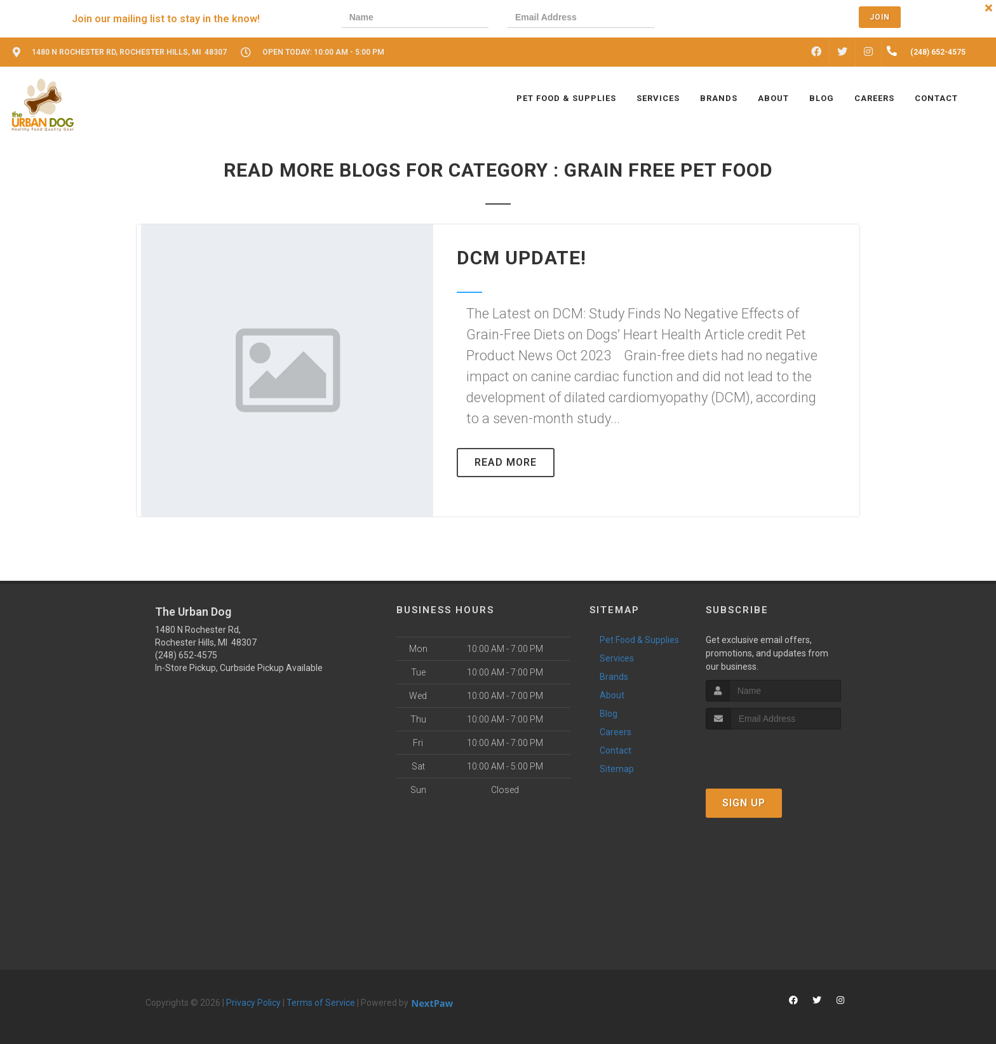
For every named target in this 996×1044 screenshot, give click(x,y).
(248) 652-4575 (186, 655)
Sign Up (743, 803)
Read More (505, 462)
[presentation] (717, 18)
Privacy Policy (253, 1003)
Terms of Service (320, 1003)
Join (880, 17)
